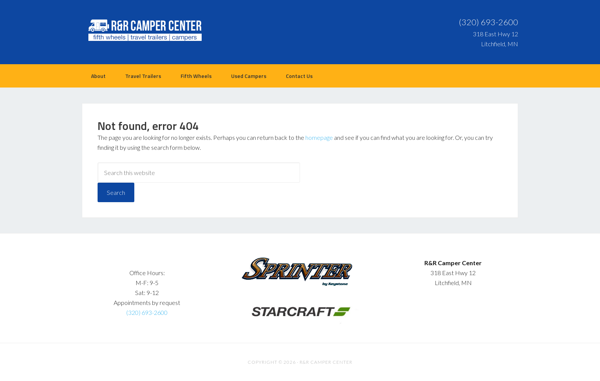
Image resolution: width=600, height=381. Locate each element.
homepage (319, 137)
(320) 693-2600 (488, 22)
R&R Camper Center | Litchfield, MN (143, 30)
